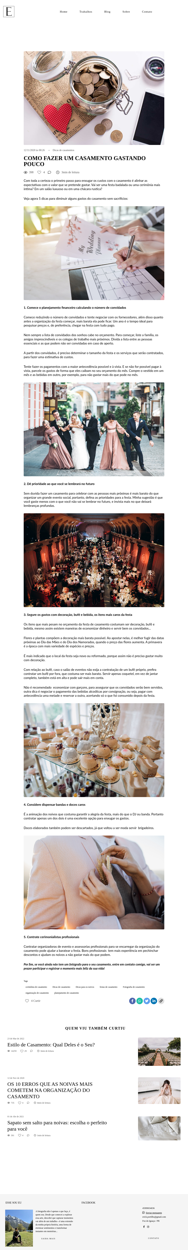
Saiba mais (48, 1235)
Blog (107, 11)
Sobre (126, 11)
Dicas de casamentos (63, 150)
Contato (147, 11)
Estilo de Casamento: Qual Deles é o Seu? (51, 1044)
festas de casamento (108, 987)
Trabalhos (85, 11)
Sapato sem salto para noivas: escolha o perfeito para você (57, 1126)
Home (64, 11)
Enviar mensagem (154, 1209)
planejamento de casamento (66, 993)
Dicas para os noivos (85, 987)
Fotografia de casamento (134, 987)
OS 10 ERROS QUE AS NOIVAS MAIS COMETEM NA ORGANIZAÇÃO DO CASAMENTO (50, 1090)
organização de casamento (37, 993)
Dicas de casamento (61, 987)
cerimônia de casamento (36, 987)
